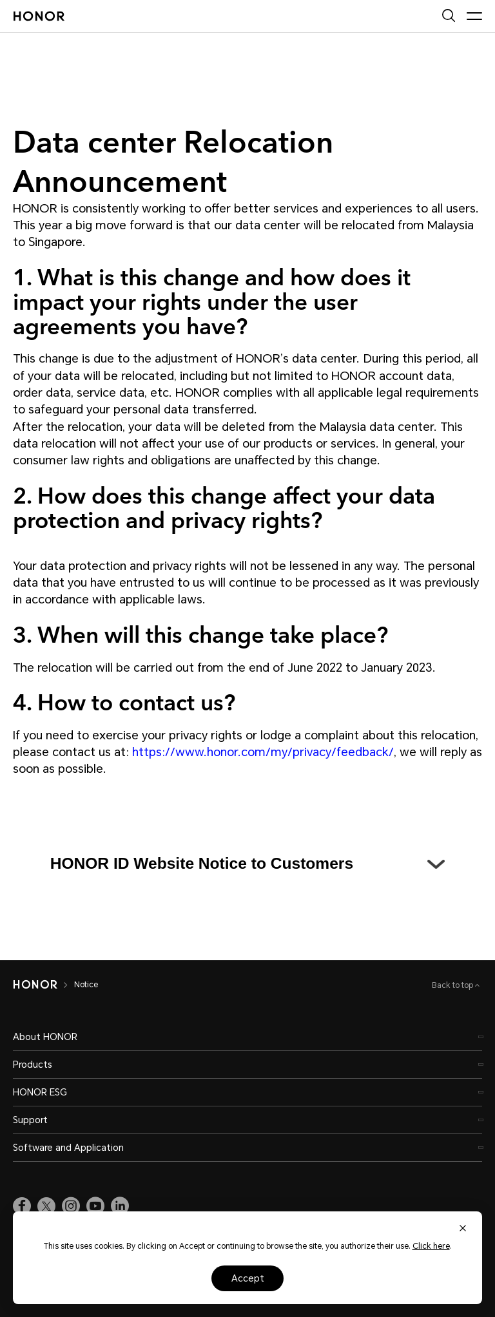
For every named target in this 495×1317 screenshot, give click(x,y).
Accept (247, 1278)
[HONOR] (35, 985)
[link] (22, 1206)
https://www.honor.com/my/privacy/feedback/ (263, 752)
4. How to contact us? (124, 701)
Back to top (453, 985)
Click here (431, 1246)
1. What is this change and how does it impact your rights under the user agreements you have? (212, 301)
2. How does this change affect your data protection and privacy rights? (224, 507)
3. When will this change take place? (200, 633)
